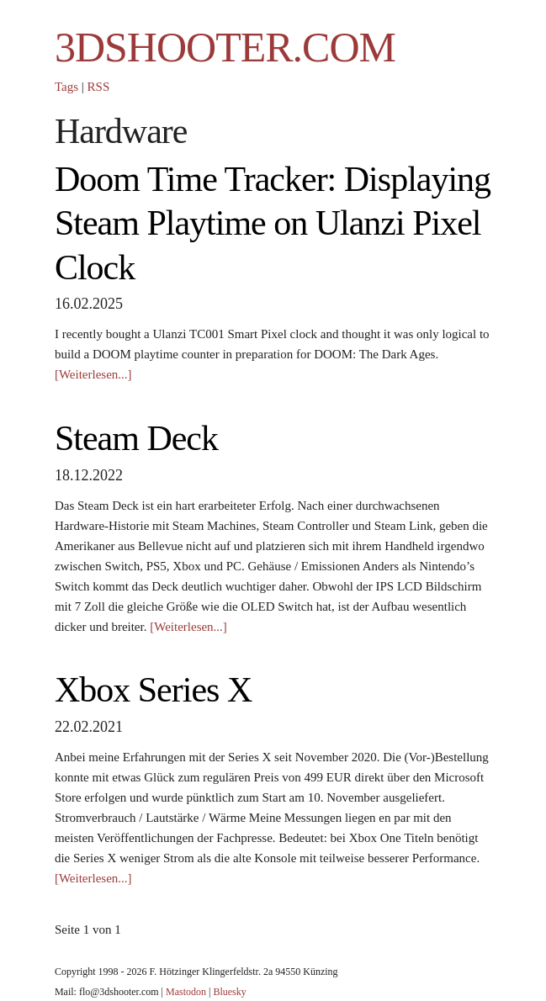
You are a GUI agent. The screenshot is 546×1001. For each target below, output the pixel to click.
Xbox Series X (153, 689)
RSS (98, 86)
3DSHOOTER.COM (225, 47)
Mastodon (186, 992)
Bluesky (229, 992)
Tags (66, 86)
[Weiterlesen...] (93, 374)
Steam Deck (136, 438)
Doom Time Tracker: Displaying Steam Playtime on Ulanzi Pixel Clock (272, 223)
